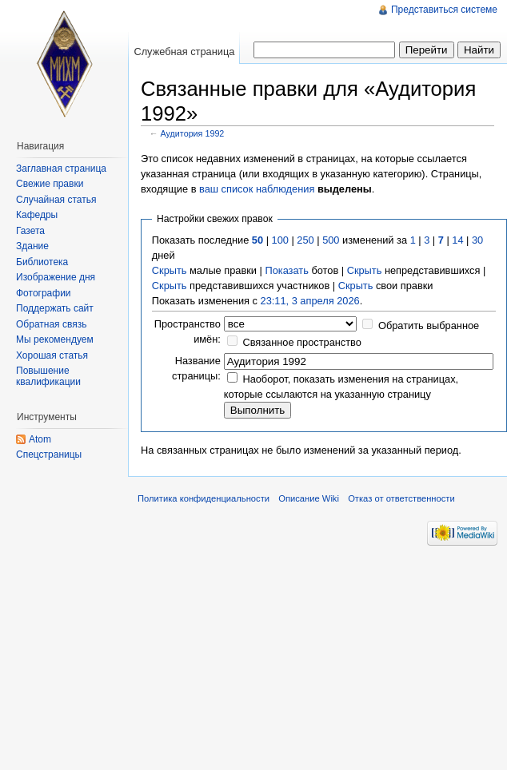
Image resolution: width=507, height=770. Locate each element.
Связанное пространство (301, 342)
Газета (30, 230)
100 (280, 240)
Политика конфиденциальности (203, 498)
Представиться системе (444, 9)
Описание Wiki (308, 498)
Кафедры (37, 214)
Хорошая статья (52, 355)
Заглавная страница (61, 168)
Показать (286, 270)
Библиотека (42, 262)
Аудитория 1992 (193, 133)
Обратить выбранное (428, 325)
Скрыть (169, 270)
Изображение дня (55, 277)
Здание (32, 246)
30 (477, 240)
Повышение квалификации (48, 376)
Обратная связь (51, 324)
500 (330, 240)
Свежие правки (49, 183)
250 (305, 240)
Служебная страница (184, 52)
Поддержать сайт (55, 308)
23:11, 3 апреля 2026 (310, 301)
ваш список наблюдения (256, 189)
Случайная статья (56, 199)
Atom (40, 439)
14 (457, 240)
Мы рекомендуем (55, 339)
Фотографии (43, 293)
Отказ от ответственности (401, 498)
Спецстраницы (49, 454)
